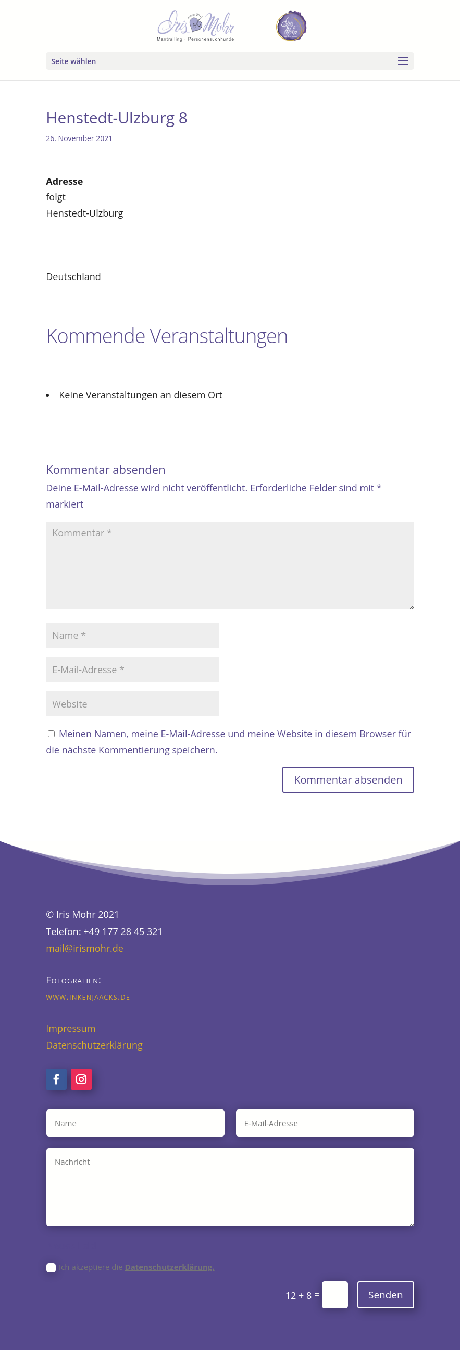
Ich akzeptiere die (130, 1266)
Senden (385, 1295)
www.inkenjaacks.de (88, 996)
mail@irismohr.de (84, 948)
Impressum (70, 1028)
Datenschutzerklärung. (170, 1266)
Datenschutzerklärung (94, 1045)
